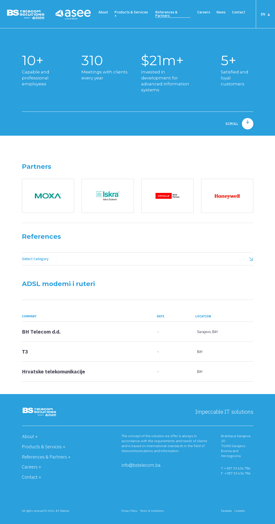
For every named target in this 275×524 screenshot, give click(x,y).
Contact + (31, 477)
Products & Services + (131, 13)
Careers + (31, 467)
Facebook (226, 511)
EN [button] (265, 14)
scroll (239, 123)
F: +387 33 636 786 (236, 473)
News (221, 12)
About (103, 12)
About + (30, 436)
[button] (137, 335)
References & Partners (166, 13)
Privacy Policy (129, 511)
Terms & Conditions (152, 511)
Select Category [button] (137, 258)
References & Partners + (46, 457)
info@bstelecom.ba (141, 465)
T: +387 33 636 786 (235, 468)
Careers (203, 12)
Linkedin (239, 511)
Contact (238, 12)
